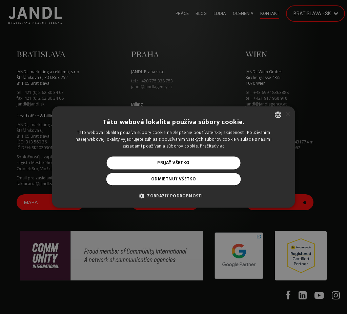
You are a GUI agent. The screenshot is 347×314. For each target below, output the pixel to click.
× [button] (287, 114)
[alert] (173, 157)
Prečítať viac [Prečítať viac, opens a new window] (212, 146)
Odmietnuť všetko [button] (173, 179)
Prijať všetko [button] (173, 162)
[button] (173, 196)
